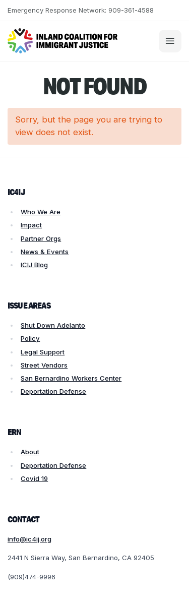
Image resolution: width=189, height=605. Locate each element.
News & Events (45, 252)
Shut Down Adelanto (53, 325)
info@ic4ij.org (29, 539)
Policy (30, 338)
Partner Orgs (41, 238)
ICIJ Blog (34, 265)
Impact (31, 225)
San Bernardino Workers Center (71, 378)
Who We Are (40, 212)
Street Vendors (44, 365)
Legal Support (43, 352)
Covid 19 (34, 478)
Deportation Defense (53, 391)
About (30, 452)
